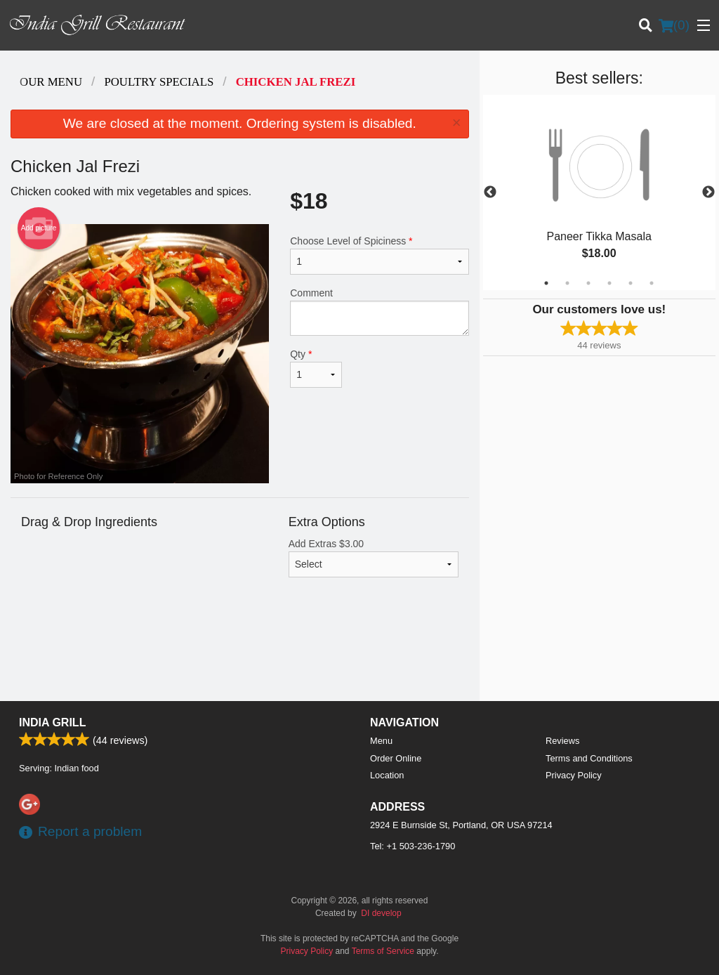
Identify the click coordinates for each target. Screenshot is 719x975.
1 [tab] (546, 283)
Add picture (39, 228)
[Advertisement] (240, 655)
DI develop (381, 913)
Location (387, 775)
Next (708, 192)
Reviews (562, 740)
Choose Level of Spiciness (379, 255)
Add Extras (374, 557)
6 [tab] (652, 283)
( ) (674, 25)
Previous (490, 192)
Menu (381, 740)
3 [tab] (588, 283)
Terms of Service (383, 951)
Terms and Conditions (589, 758)
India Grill (52, 722)
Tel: (412, 846)
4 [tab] (609, 283)
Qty (316, 368)
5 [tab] (631, 283)
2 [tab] (567, 283)
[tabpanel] (599, 192)
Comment (379, 311)
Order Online (395, 758)
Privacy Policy (574, 775)
